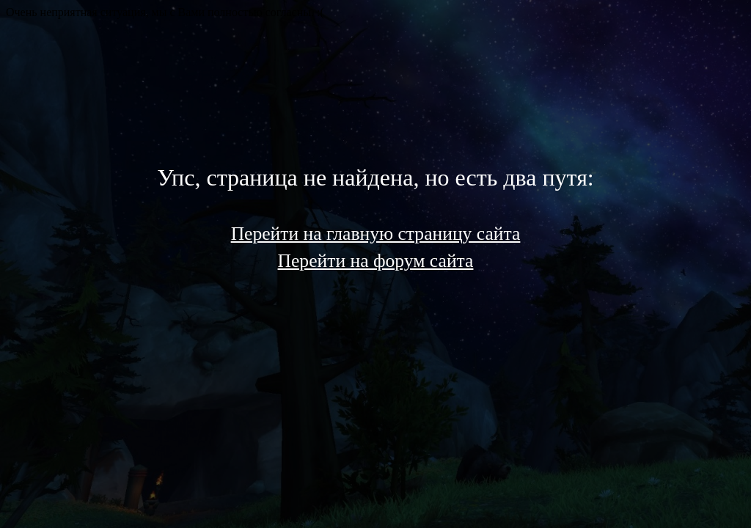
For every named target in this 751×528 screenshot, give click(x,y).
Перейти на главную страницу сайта (376, 233)
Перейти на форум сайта (376, 260)
